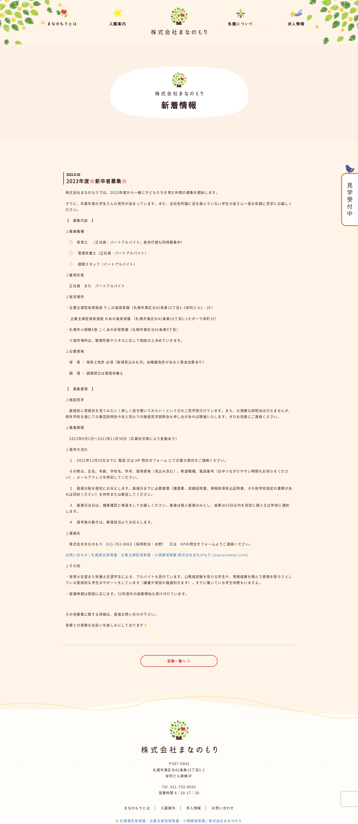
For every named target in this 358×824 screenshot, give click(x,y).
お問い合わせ (223, 807)
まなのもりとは (137, 807)
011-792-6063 (183, 786)
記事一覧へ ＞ (179, 660)
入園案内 (168, 807)
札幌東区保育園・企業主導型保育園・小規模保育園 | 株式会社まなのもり (181, 820)
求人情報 (193, 807)
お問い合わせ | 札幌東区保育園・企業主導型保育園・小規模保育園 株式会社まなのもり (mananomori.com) (157, 554)
